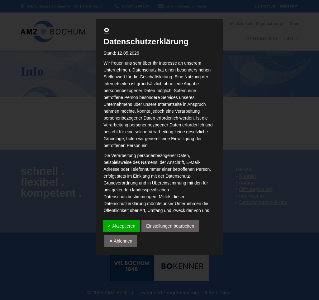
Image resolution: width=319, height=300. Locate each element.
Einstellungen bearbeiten (170, 226)
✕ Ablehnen (120, 241)
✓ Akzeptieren (121, 226)
